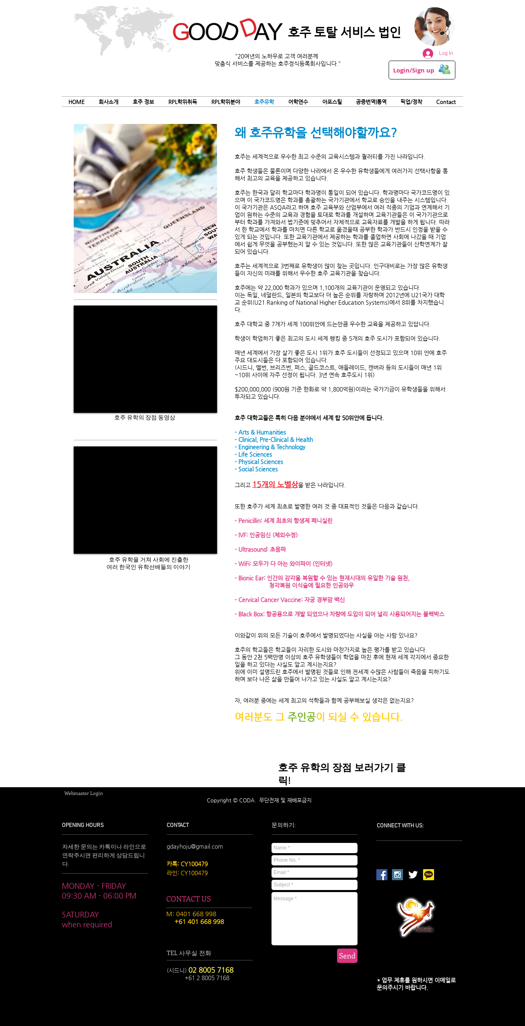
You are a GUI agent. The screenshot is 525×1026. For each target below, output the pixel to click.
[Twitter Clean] (413, 874)
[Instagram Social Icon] (397, 874)
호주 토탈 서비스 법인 (344, 32)
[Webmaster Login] (83, 793)
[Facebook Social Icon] (381, 874)
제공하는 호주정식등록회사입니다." (298, 63)
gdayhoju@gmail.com (195, 846)
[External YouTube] (145, 359)
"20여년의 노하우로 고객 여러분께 (277, 56)
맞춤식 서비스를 (235, 63)
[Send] (347, 956)
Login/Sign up (413, 70)
